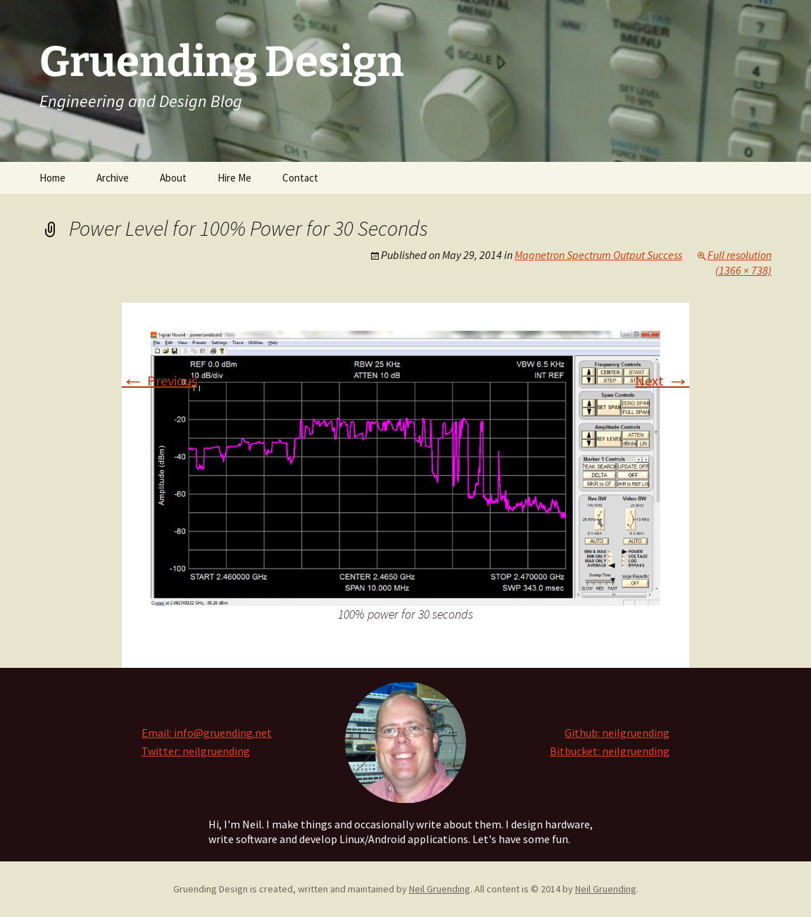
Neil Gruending (439, 889)
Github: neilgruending (617, 733)
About (173, 177)
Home (52, 177)
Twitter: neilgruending (196, 751)
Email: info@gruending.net (207, 733)
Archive (112, 177)
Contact (300, 177)
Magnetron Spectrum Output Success (598, 255)
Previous (159, 380)
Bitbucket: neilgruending (609, 751)
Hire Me (234, 177)
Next (662, 380)
